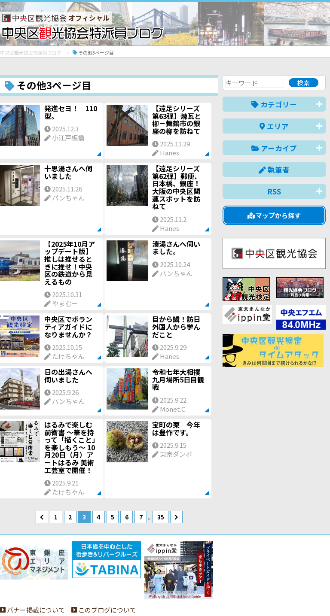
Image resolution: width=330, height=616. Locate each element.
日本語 (177, 596)
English (207, 596)
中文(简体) (242, 596)
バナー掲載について (32, 578)
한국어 (316, 596)
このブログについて (103, 578)
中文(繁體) (282, 596)
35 (160, 517)
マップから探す (274, 215)
